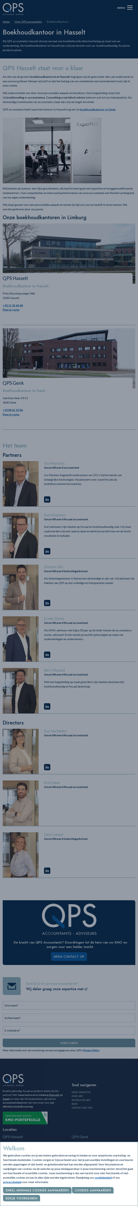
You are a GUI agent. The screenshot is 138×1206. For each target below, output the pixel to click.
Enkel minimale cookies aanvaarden (37, 1190)
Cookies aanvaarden (93, 1190)
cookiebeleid (103, 1177)
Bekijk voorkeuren (21, 1198)
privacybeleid (12, 1182)
